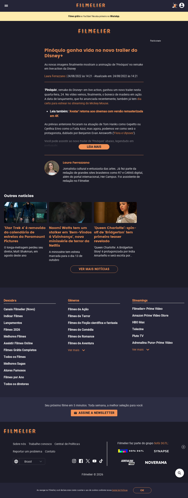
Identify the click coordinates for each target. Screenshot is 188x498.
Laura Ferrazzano (54, 76)
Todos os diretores (16, 384)
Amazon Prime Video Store (150, 315)
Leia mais (94, 147)
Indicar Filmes (13, 316)
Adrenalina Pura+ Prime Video (152, 342)
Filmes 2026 (12, 329)
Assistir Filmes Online (18, 343)
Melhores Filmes (15, 336)
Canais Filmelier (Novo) (19, 309)
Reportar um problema (27, 451)
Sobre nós (19, 444)
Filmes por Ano (14, 377)
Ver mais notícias (94, 269)
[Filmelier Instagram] (74, 461)
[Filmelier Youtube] (94, 461)
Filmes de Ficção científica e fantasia (93, 323)
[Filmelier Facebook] (81, 461)
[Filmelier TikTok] (101, 461)
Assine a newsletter (94, 413)
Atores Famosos (15, 370)
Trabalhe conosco (40, 444)
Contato (50, 451)
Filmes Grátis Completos (20, 350)
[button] (41, 461)
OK (142, 490)
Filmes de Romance (81, 336)
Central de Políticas (120, 490)
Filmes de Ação (78, 309)
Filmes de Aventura (81, 343)
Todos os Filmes (15, 357)
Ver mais (76, 350)
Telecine (138, 329)
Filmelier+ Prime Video (147, 309)
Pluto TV (138, 336)
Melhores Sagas (14, 363)
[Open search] (179, 473)
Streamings (140, 300)
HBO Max (138, 322)
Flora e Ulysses (123, 133)
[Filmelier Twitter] (88, 461)
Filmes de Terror (79, 316)
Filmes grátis (74, 16)
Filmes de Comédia (80, 329)
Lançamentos (13, 323)
